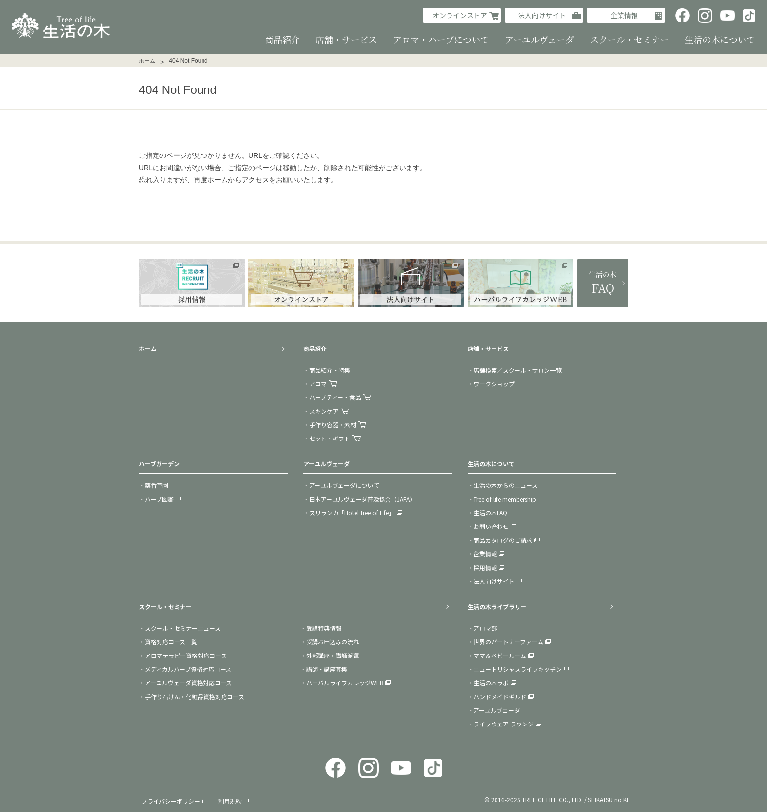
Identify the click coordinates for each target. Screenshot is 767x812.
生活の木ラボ (491, 683)
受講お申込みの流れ (332, 641)
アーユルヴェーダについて (344, 485)
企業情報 (624, 15)
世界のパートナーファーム (508, 641)
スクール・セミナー (165, 606)
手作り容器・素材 (332, 424)
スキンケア (323, 411)
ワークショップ (494, 383)
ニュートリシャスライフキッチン (518, 669)
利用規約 (230, 801)
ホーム (147, 61)
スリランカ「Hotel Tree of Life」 (352, 512)
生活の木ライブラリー (497, 606)
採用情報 (485, 567)
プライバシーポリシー (170, 801)
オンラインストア (459, 15)
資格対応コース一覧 (171, 641)
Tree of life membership (505, 499)
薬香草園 (156, 485)
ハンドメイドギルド (500, 696)
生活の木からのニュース (506, 485)
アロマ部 (485, 628)
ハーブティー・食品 (335, 397)
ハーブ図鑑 (159, 499)
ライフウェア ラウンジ (504, 724)
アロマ (318, 383)
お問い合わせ (491, 526)
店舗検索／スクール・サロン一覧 (518, 370)
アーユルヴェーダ (497, 710)
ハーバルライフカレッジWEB (345, 683)
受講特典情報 (323, 628)
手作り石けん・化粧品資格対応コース (194, 696)
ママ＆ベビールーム (500, 655)
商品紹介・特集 (329, 370)
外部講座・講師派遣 (332, 655)
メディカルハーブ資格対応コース (188, 669)
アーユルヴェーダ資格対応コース (188, 683)
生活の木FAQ (490, 512)
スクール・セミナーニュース (183, 628)
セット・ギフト (329, 438)
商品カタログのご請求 (503, 540)
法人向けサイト (542, 15)
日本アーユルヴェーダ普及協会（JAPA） (362, 499)
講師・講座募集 (326, 669)
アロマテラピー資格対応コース (185, 655)
